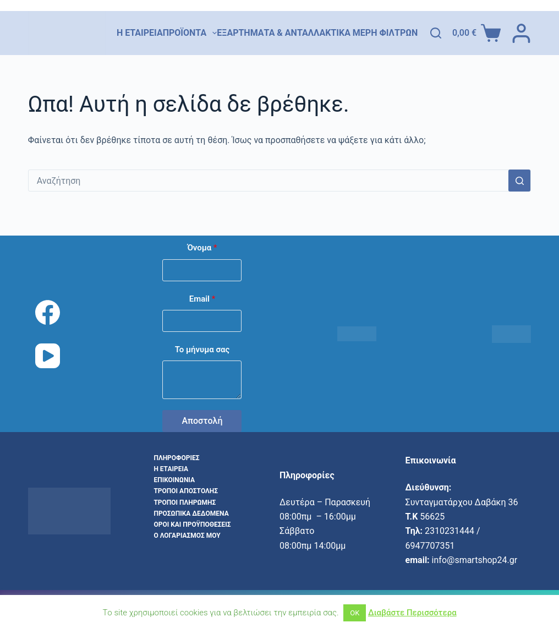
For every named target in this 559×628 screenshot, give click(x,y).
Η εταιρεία (140, 33)
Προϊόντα (190, 33)
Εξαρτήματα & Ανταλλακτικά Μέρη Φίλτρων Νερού (337, 33)
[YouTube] (47, 355)
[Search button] (519, 181)
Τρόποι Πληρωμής (185, 502)
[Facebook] (47, 312)
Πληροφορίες (176, 458)
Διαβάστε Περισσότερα (412, 613)
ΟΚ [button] (354, 613)
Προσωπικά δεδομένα (191, 513)
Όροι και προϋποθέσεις (192, 524)
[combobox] (268, 181)
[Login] (521, 33)
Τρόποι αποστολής (186, 491)
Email (202, 299)
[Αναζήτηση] (435, 33)
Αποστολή (202, 421)
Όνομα (202, 248)
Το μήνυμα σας (202, 349)
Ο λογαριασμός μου (187, 535)
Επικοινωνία (174, 480)
